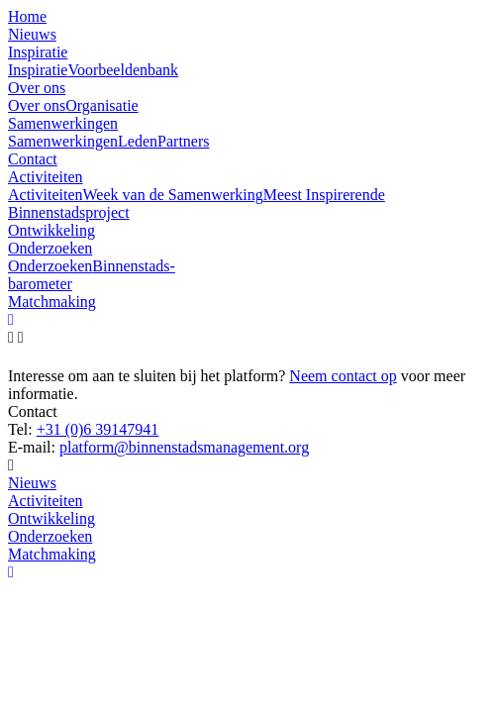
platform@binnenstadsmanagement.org (184, 447)
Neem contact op (342, 375)
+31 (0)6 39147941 (98, 429)
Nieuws (32, 482)
